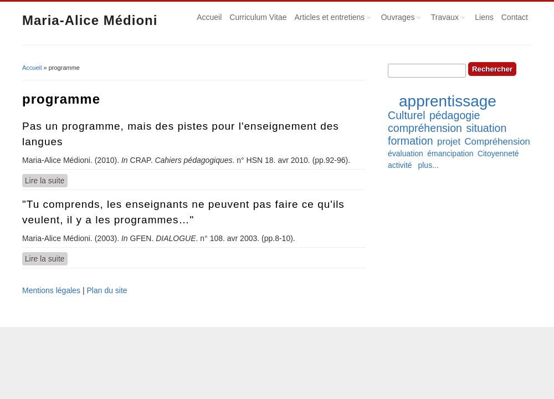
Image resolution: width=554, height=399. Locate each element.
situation (486, 128)
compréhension (425, 128)
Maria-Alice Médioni (89, 20)
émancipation (450, 153)
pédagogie (454, 115)
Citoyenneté (498, 153)
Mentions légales (51, 290)
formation (410, 141)
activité (400, 165)
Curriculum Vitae (257, 17)
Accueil (209, 17)
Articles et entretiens (331, 19)
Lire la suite (46, 180)
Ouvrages (399, 19)
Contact (514, 17)
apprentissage (447, 101)
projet (448, 141)
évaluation (405, 153)
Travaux (446, 19)
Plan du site (106, 290)
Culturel (406, 115)
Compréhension (497, 141)
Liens (484, 17)
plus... (428, 165)
